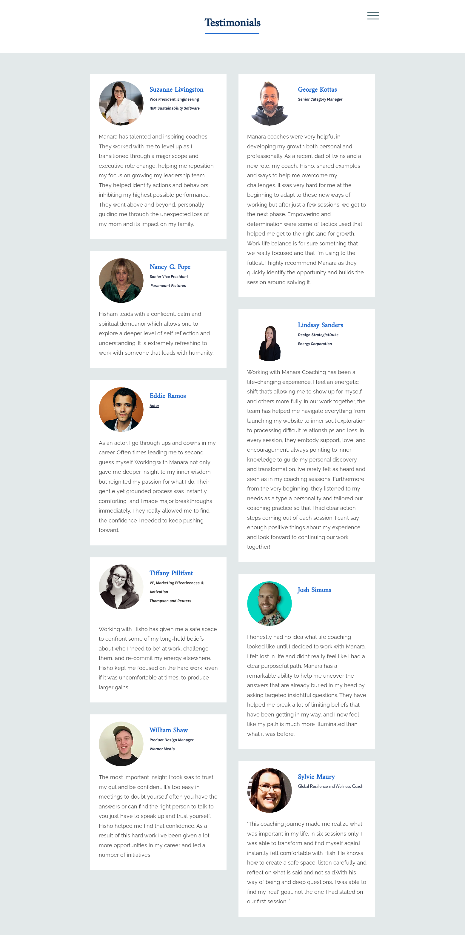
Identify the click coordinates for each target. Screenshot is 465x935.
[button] (373, 15)
